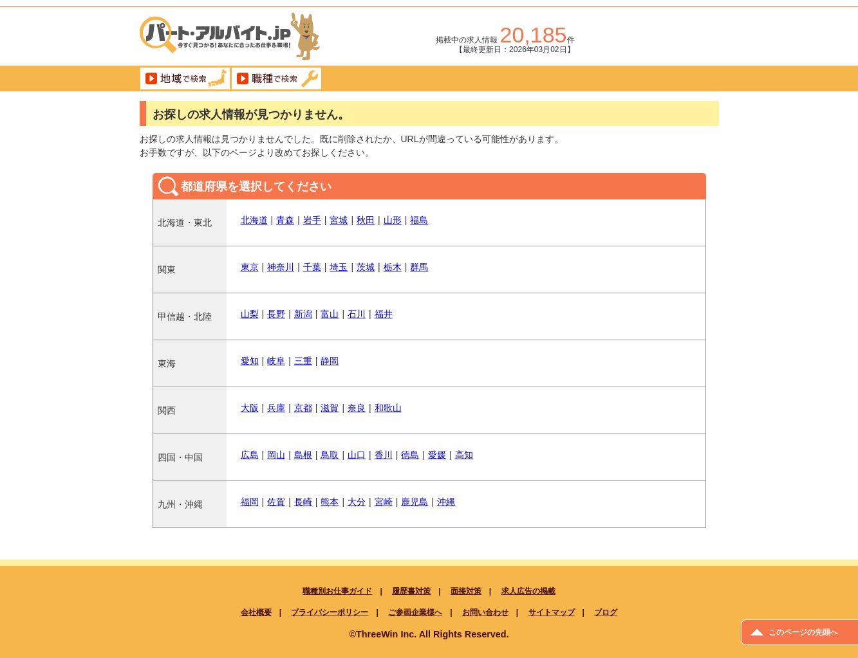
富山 (330, 314)
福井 (384, 314)
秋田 (366, 220)
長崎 (303, 502)
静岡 (330, 361)
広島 (250, 455)
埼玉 (339, 267)
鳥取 (330, 455)
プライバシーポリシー (329, 612)
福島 (419, 220)
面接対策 (466, 591)
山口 (357, 455)
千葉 (312, 267)
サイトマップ (551, 612)
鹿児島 (414, 502)
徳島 (410, 455)
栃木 (393, 267)
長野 (276, 314)
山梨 (250, 314)
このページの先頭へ (803, 632)
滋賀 (330, 408)
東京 (250, 267)
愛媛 (437, 455)
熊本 (330, 502)
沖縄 (446, 502)
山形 (393, 220)
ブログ (605, 612)
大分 (357, 502)
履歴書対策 (411, 591)
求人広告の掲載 (528, 591)
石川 (357, 314)
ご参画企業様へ (415, 612)
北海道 (254, 220)
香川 (384, 455)
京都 (303, 408)
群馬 (419, 267)
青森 (285, 220)
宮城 (339, 220)
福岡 (250, 502)
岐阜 (276, 361)
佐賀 (276, 502)
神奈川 (280, 267)
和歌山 (388, 408)
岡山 (276, 455)
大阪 (250, 408)
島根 (303, 455)
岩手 (312, 220)
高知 (464, 455)
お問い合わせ (485, 612)
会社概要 (256, 612)
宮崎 (384, 502)
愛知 (250, 361)
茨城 (366, 267)
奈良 (357, 408)
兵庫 (276, 408)
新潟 (303, 314)
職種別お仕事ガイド (337, 591)
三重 (303, 361)
